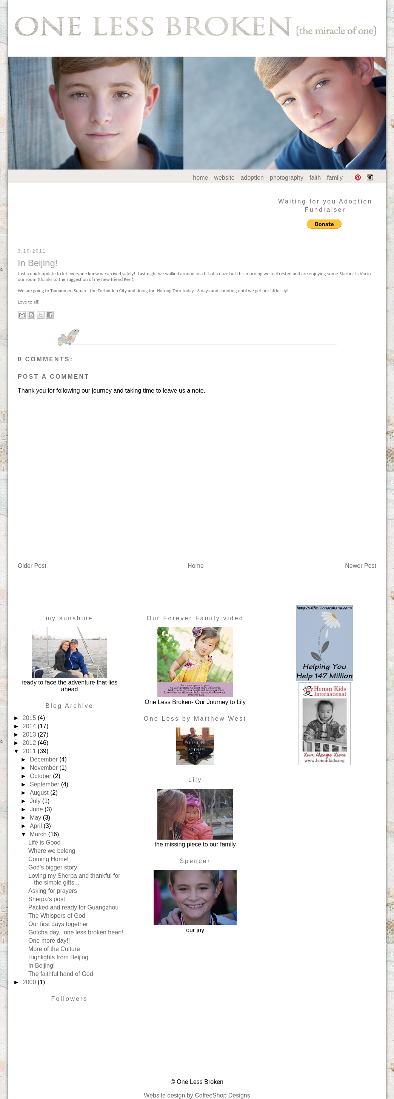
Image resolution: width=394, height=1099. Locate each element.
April (36, 826)
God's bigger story (52, 867)
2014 (30, 726)
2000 (30, 982)
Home (196, 566)
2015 (30, 718)
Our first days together (58, 924)
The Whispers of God (56, 915)
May (36, 817)
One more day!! (49, 940)
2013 (30, 734)
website (224, 177)
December (44, 759)
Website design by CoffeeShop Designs (197, 1095)
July (36, 801)
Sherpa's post (46, 899)
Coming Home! (48, 859)
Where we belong (51, 851)
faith (315, 177)
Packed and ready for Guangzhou (73, 907)
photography (286, 177)
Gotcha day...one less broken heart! (75, 932)
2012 (30, 743)
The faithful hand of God (60, 974)
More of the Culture (54, 949)
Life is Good (44, 842)
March (39, 834)
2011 (30, 751)
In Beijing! (37, 263)
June (37, 809)
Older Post (32, 566)
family (335, 177)
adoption (252, 177)
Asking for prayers (52, 891)
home (200, 177)
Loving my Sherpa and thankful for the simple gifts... (74, 879)
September (45, 784)
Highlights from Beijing (58, 957)
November (44, 768)
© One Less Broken (197, 1082)
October (41, 776)
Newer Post (360, 566)
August (40, 792)
